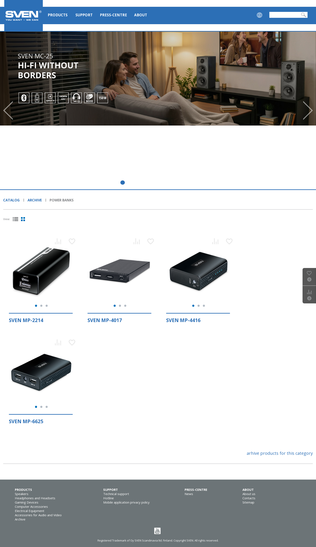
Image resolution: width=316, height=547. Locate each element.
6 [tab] (159, 182)
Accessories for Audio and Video (38, 515)
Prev (8, 110)
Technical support (116, 494)
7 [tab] (168, 182)
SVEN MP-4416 (183, 320)
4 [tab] (140, 182)
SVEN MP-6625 (26, 421)
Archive (35, 200)
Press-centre (113, 15)
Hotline (108, 498)
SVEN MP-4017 (105, 320)
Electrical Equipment (29, 511)
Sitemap (248, 502)
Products (58, 15)
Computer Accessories (31, 506)
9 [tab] (186, 182)
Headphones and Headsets (35, 498)
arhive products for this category (280, 453)
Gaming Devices (26, 502)
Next (308, 110)
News (189, 494)
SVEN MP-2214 (26, 320)
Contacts (248, 498)
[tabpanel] (158, 79)
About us (248, 494)
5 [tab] (150, 182)
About (140, 15)
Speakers (21, 494)
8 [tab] (177, 182)
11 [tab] (204, 182)
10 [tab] (195, 182)
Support (84, 15)
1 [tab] (113, 182)
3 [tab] (131, 182)
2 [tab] (122, 182)
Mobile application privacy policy (126, 502)
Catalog (11, 200)
